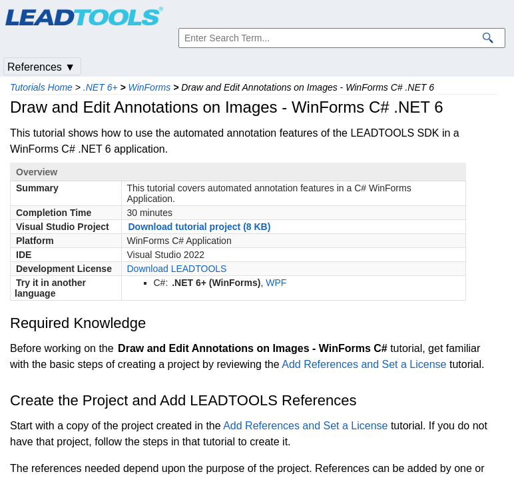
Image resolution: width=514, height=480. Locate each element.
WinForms (149, 87)
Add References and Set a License (364, 364)
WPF (276, 282)
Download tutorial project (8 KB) (199, 226)
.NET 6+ (100, 87)
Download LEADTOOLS (177, 268)
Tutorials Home (41, 87)
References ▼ (41, 67)
